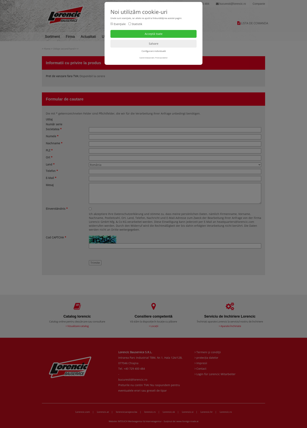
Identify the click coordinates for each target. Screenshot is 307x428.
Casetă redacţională (146, 58)
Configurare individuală (154, 51)
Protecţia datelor (161, 58)
